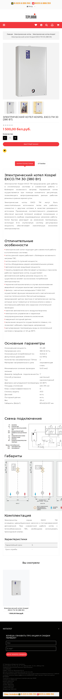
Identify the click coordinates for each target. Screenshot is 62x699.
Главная (10, 34)
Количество (8, 134)
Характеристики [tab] (25, 164)
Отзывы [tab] (41, 164)
